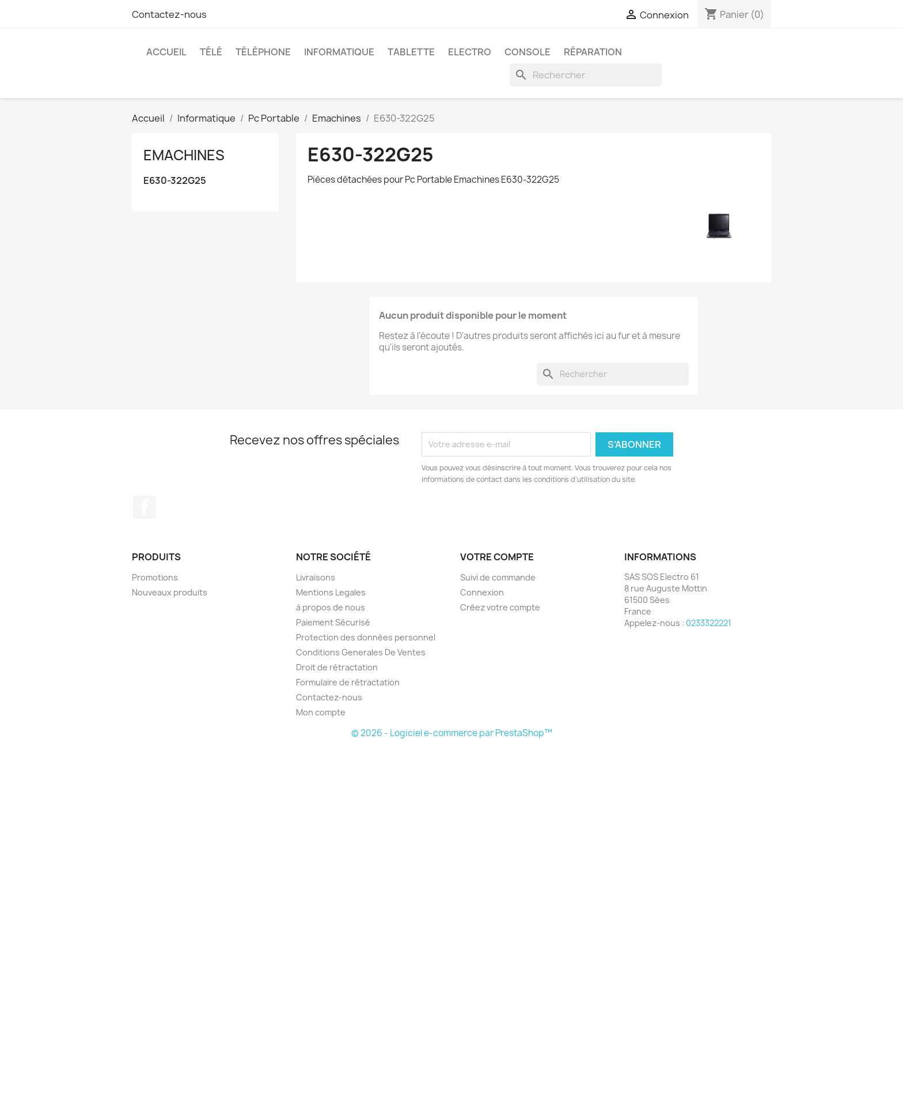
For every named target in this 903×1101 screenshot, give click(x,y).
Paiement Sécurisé (333, 622)
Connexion (482, 592)
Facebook (144, 507)
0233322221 (708, 622)
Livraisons (315, 577)
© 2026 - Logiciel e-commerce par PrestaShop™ (451, 733)
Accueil (166, 52)
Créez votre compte (500, 607)
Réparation (593, 52)
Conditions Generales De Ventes (361, 652)
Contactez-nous (169, 14)
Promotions (155, 577)
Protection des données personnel (365, 637)
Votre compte (497, 556)
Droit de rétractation (337, 667)
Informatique (339, 52)
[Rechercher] (586, 74)
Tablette (411, 52)
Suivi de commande (498, 577)
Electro (469, 52)
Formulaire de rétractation (348, 682)
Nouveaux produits (169, 592)
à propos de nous (330, 607)
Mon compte (321, 712)
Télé (211, 52)
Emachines (184, 155)
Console (527, 52)
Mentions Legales (331, 592)
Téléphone (263, 52)
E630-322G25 (174, 181)
